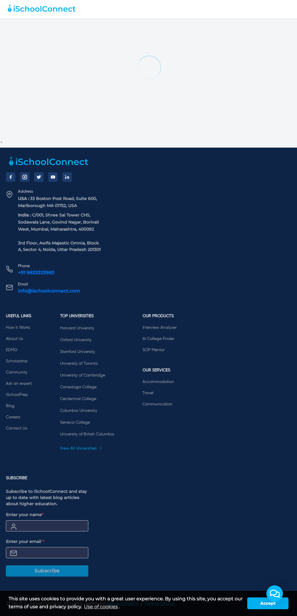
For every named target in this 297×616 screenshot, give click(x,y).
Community (16, 372)
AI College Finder (158, 339)
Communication (157, 404)
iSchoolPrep (17, 395)
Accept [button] (268, 603)
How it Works (18, 328)
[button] (274, 593)
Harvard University (77, 328)
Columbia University (78, 411)
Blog (10, 406)
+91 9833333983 (36, 272)
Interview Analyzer (159, 328)
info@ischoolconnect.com (49, 291)
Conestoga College (78, 387)
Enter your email (25, 541)
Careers (13, 417)
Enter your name (25, 514)
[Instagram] (24, 177)
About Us (14, 339)
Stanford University (77, 352)
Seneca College (75, 422)
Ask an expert (19, 384)
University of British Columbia (87, 434)
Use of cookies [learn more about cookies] (101, 607)
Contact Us (16, 428)
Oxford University (76, 340)
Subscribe (47, 571)
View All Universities (81, 448)
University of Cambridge (82, 375)
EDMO (11, 350)
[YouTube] (53, 177)
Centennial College (78, 399)
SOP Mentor (153, 350)
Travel (148, 393)
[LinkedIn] (67, 177)
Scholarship (17, 361)
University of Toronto (79, 363)
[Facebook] (10, 177)
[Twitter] (39, 177)
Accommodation (158, 382)
